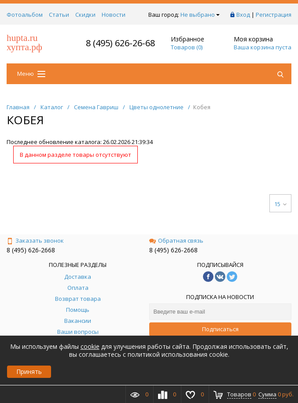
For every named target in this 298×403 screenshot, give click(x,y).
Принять (29, 371)
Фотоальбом (25, 14)
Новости (113, 14)
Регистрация (273, 14)
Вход (243, 14)
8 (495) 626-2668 (31, 250)
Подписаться (220, 329)
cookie (90, 346)
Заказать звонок (35, 240)
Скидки (85, 14)
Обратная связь (176, 240)
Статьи (59, 14)
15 (280, 204)
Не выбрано (200, 14)
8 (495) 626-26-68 (120, 43)
